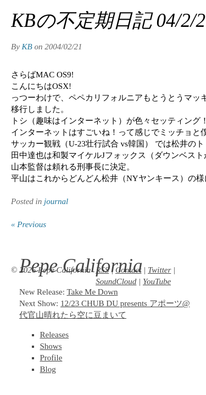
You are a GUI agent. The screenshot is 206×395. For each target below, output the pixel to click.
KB (27, 46)
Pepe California (81, 265)
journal (56, 201)
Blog (48, 369)
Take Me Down (92, 291)
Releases (54, 334)
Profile (51, 357)
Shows (51, 346)
